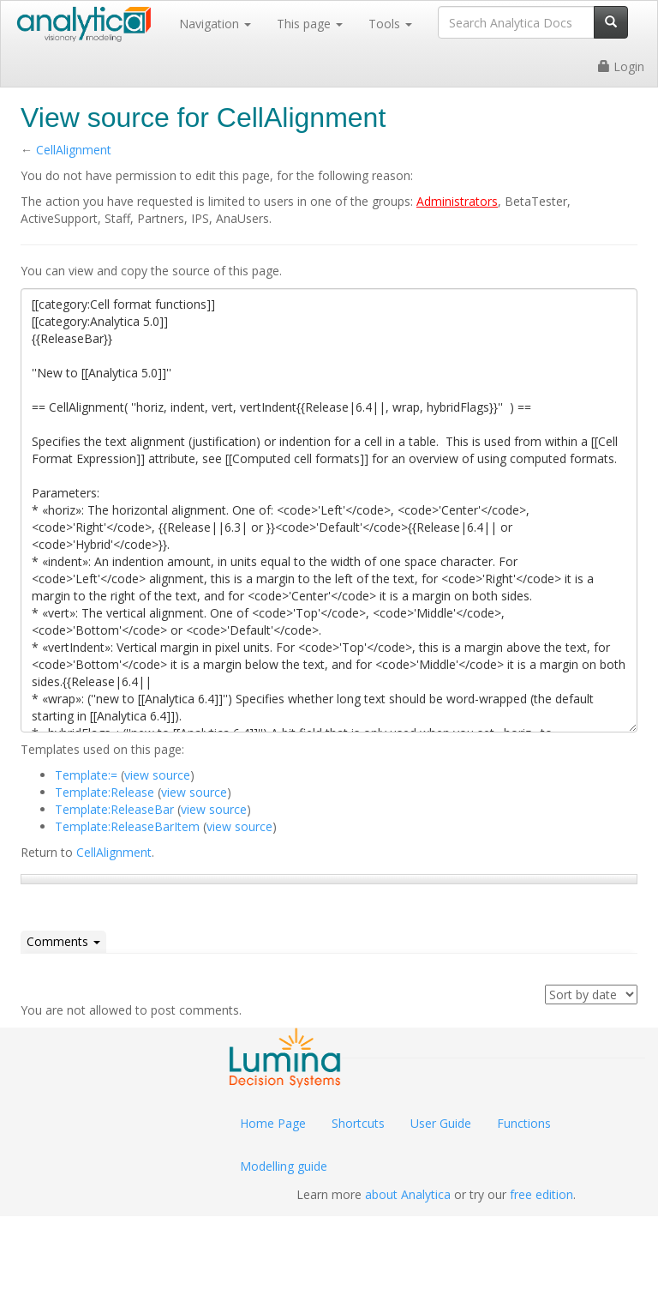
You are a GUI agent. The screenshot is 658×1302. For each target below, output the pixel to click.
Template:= (86, 775)
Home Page (273, 1123)
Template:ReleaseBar (114, 809)
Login (621, 66)
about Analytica (408, 1194)
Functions (524, 1123)
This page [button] (310, 23)
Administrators (457, 201)
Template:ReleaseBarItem (127, 826)
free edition (541, 1194)
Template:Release (104, 792)
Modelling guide (283, 1166)
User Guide (440, 1123)
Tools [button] (390, 23)
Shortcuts (358, 1123)
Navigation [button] (215, 23)
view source (157, 775)
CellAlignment (73, 150)
